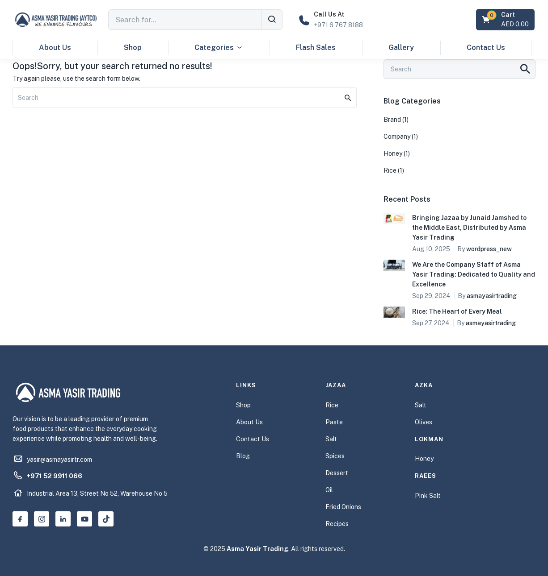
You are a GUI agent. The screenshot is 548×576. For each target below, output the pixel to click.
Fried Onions (343, 506)
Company (397, 136)
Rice (390, 170)
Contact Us (486, 47)
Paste (334, 422)
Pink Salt (428, 495)
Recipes (337, 523)
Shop (133, 47)
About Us (55, 47)
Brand (392, 119)
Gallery (401, 47)
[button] (506, 19)
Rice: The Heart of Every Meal (457, 311)
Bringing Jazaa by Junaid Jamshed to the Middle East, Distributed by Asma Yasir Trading (469, 227)
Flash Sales (316, 47)
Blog (243, 456)
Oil (329, 489)
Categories (218, 47)
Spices (335, 456)
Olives (423, 422)
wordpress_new (489, 249)
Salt (331, 439)
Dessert (336, 473)
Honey (393, 153)
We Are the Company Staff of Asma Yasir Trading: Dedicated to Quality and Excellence (473, 274)
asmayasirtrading (492, 295)
